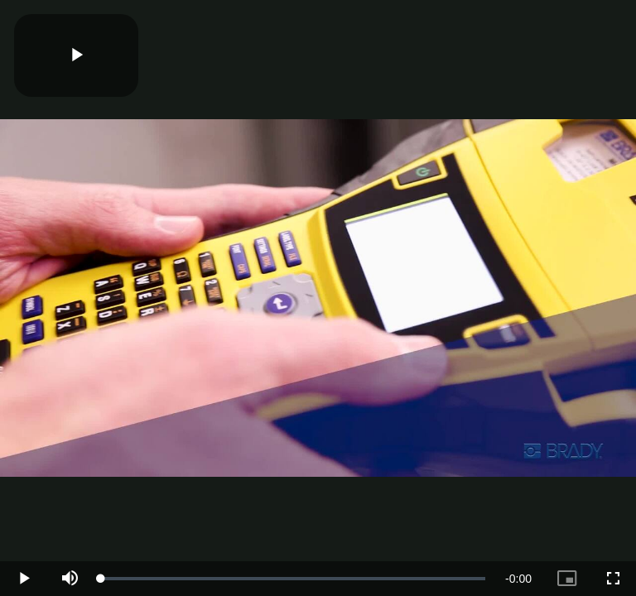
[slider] (293, 578)
